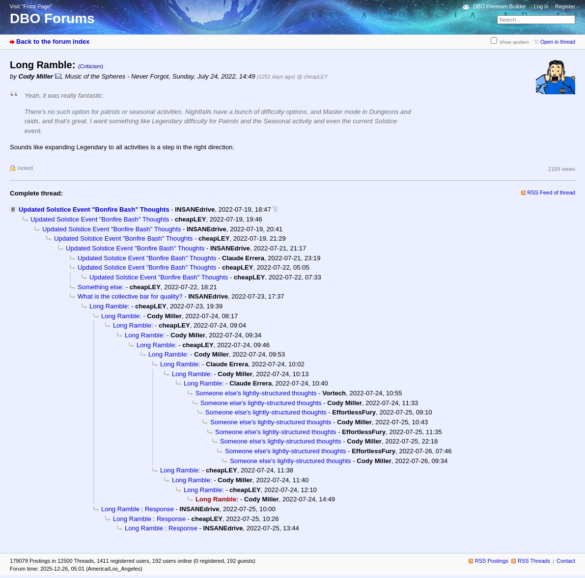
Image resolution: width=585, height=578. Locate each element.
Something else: (101, 287)
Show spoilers (514, 42)
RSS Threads (534, 561)
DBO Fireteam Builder (499, 6)
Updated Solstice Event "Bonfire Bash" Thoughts (94, 209)
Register (565, 6)
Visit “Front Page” (31, 6)
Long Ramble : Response (137, 509)
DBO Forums (52, 18)
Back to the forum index (52, 41)
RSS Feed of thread (552, 192)
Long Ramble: (109, 306)
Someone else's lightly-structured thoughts (256, 393)
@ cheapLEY (312, 77)
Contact (566, 561)
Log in (541, 6)
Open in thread (557, 42)
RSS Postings (491, 561)
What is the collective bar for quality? (130, 296)
